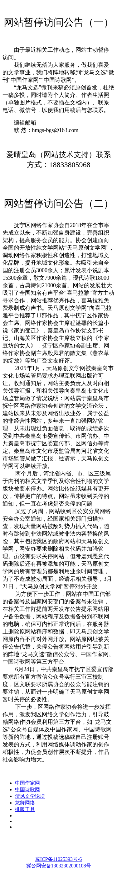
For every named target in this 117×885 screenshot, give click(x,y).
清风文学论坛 (30, 796)
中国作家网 (27, 783)
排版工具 (25, 809)
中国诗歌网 (27, 789)
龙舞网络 (25, 802)
